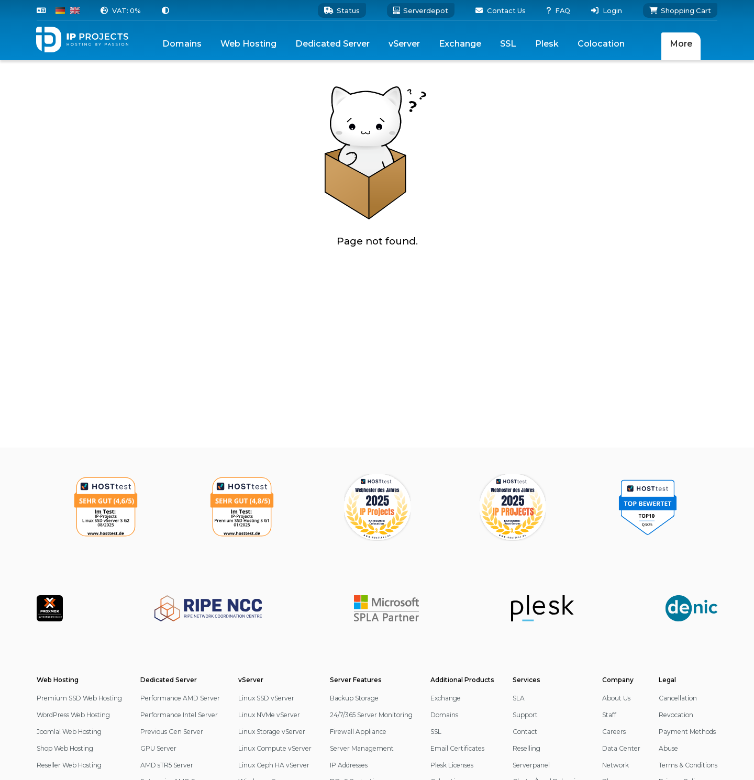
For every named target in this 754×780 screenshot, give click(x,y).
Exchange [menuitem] (460, 44)
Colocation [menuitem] (601, 44)
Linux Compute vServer (275, 748)
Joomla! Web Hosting (69, 732)
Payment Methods (687, 732)
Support (525, 715)
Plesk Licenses (451, 765)
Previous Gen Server (171, 732)
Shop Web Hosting (65, 748)
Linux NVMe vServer (269, 715)
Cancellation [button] (678, 698)
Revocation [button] (676, 715)
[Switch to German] (60, 10)
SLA (519, 698)
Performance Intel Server (179, 715)
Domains (444, 715)
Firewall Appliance (358, 732)
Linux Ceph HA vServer (273, 765)
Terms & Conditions (688, 765)
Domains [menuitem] (182, 44)
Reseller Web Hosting (69, 765)
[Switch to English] (75, 10)
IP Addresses (349, 765)
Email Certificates (457, 748)
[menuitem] (248, 44)
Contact (525, 732)
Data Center (621, 748)
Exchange (445, 698)
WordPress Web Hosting (73, 715)
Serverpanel (531, 765)
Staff (609, 715)
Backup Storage (354, 698)
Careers (614, 732)
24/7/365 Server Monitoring (371, 715)
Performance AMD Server (180, 698)
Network (615, 765)
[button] (121, 10)
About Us (616, 698)
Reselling (526, 748)
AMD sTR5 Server (166, 765)
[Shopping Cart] (680, 10)
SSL (435, 732)
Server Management (362, 748)
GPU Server (158, 748)
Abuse (668, 748)
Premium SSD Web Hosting (79, 698)
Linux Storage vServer (271, 732)
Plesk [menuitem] (547, 44)
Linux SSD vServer (266, 698)
